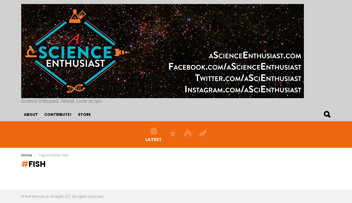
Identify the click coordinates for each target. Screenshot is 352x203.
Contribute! (57, 114)
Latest (153, 134)
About (31, 114)
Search (327, 114)
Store (84, 114)
